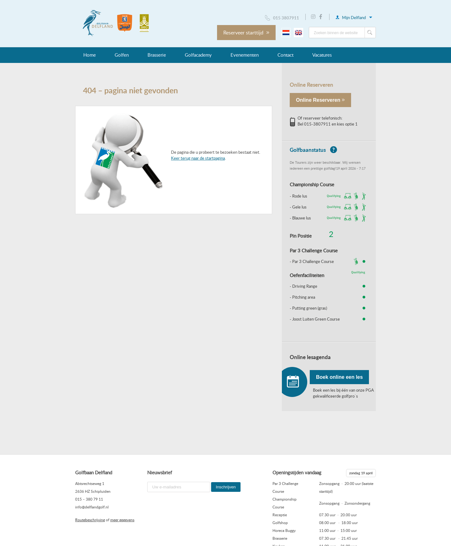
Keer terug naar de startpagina (198, 158)
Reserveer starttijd (246, 32)
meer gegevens (122, 519)
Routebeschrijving (90, 519)
